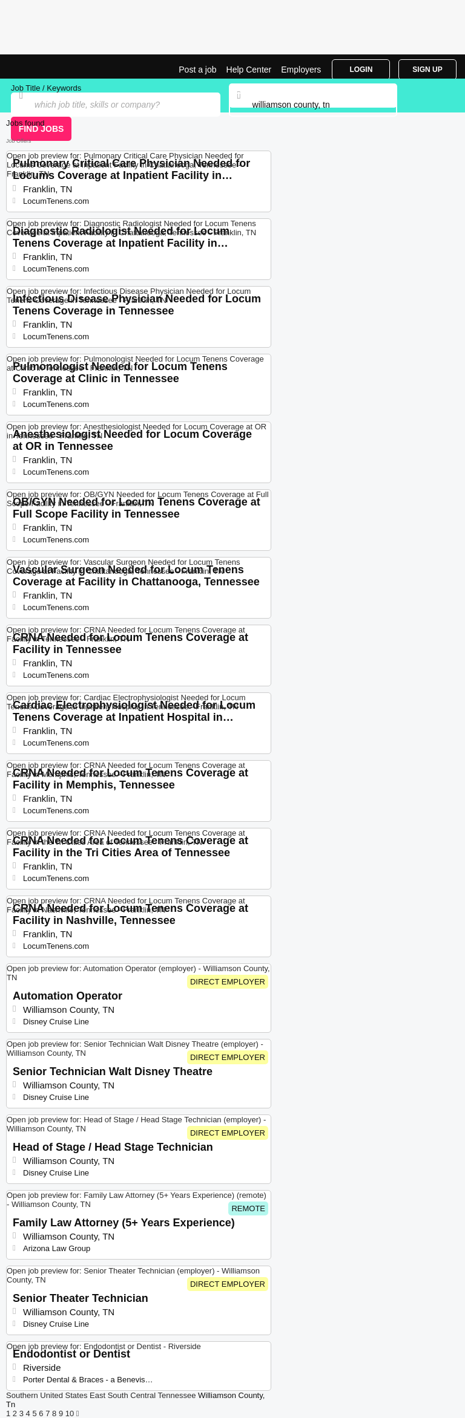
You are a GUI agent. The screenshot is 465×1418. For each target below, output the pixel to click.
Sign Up (427, 69)
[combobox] (313, 105)
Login (360, 69)
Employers (301, 69)
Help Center (249, 69)
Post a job (197, 69)
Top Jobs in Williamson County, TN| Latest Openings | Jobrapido (39, 66)
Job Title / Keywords (46, 88)
